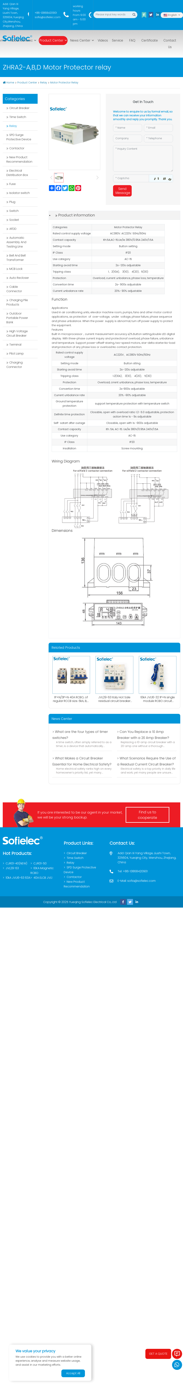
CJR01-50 (40, 863)
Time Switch (17, 117)
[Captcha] (131, 178)
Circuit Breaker (19, 108)
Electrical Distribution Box (17, 172)
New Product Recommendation (19, 159)
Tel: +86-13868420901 (133, 871)
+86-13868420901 (46, 13)
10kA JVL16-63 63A (18, 878)
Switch (14, 211)
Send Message (122, 190)
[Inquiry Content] (143, 158)
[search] (134, 14)
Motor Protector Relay (64, 82)
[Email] (158, 128)
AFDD (12, 229)
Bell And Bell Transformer (16, 257)
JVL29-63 (12, 868)
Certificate (149, 40)
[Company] (127, 138)
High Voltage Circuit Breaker (17, 333)
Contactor (16, 148)
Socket (14, 220)
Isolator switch (19, 193)
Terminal (15, 344)
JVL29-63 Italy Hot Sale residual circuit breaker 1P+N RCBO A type (114, 700)
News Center (80, 40)
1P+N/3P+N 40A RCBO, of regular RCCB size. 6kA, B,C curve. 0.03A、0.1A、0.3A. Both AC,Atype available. (71, 702)
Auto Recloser (19, 278)
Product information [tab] (76, 215)
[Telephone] (158, 138)
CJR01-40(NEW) (16, 863)
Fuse (12, 184)
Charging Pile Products (17, 302)
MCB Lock (15, 269)
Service (117, 40)
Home (10, 82)
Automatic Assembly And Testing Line (16, 242)
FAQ (132, 40)
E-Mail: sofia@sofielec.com (137, 881)
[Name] (127, 128)
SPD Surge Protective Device (18, 137)
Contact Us (169, 43)
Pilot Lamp (16, 353)
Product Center (51, 40)
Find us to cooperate (147, 815)
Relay (43, 82)
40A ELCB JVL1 (42, 878)
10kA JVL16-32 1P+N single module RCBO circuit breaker (157, 700)
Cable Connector (14, 289)
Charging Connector (14, 364)
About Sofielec (21, 40)
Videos (103, 40)
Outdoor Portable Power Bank (17, 317)
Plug (12, 202)
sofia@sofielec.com (47, 17)
